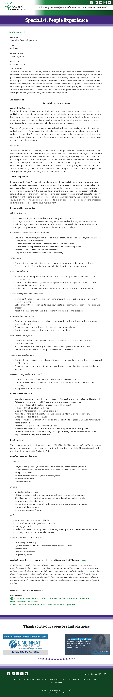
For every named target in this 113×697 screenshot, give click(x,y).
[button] (39, 659)
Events (76, 680)
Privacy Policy (61, 693)
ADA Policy (51, 693)
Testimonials (56, 683)
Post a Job (42, 680)
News (96, 680)
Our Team (86, 680)
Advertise (66, 680)
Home (17, 680)
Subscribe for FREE (95, 674)
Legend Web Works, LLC (61, 690)
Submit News (28, 680)
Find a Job (54, 680)
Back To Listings (15, 32)
